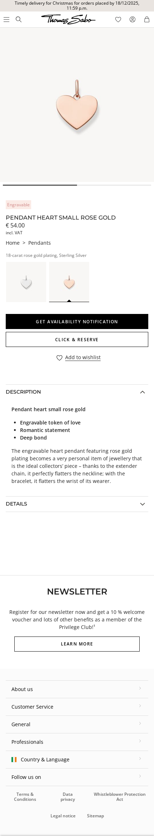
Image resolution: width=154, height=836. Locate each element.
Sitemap (95, 816)
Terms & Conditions (25, 796)
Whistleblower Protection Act (120, 796)
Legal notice (63, 816)
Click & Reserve (76, 340)
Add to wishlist (83, 357)
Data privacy (68, 796)
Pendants (39, 242)
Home (13, 242)
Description (23, 392)
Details (16, 504)
